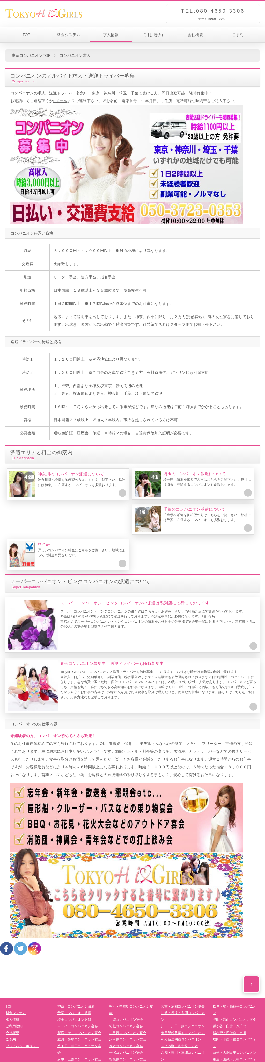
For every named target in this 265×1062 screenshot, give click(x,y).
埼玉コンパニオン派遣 (74, 987)
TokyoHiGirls (127, 1058)
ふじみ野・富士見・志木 (179, 1014)
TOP (27, 34)
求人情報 (111, 34)
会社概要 (195, 34)
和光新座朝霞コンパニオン (181, 1007)
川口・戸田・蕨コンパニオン (183, 994)
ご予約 (238, 34)
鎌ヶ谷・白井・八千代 (229, 994)
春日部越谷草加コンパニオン (183, 1001)
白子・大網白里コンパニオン (234, 1020)
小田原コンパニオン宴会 (127, 1001)
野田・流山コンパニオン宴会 (234, 987)
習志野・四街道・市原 (229, 1001)
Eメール (60, 101)
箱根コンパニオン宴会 (126, 994)
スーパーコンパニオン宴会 (77, 994)
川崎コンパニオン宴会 (126, 987)
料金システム (68, 34)
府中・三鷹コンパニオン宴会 (79, 1027)
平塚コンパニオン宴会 (126, 1020)
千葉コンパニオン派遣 (74, 981)
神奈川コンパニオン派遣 (75, 974)
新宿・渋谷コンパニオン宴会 (79, 1001)
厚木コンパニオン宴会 (126, 1014)
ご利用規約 (153, 34)
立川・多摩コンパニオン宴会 (79, 1007)
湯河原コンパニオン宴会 (127, 1007)
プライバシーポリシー (22, 1014)
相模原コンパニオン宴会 (127, 1027)
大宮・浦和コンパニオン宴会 (183, 974)
